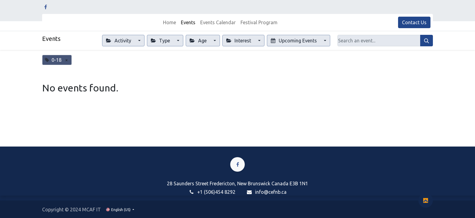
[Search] (426, 40)
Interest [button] (239, 40)
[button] (425, 200)
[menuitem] (169, 22)
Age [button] (199, 40)
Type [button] (161, 40)
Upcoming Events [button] (294, 40)
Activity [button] (119, 40)
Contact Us (414, 22)
